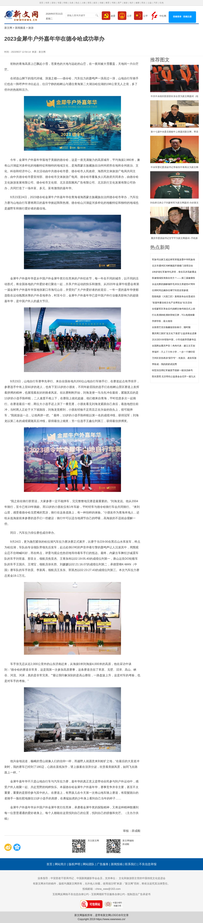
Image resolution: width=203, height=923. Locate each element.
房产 (120, 3)
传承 (47, 3)
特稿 (65, 3)
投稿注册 (187, 16)
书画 (114, 3)
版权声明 (74, 864)
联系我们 (131, 864)
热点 (77, 3)
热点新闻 (160, 247)
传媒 (102, 3)
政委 (109, 16)
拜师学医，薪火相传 (162, 321)
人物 (83, 3)
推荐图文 (160, 59)
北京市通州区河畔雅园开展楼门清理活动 (172, 265)
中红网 (158, 16)
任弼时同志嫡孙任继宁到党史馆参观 (170, 290)
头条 (71, 3)
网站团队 (88, 864)
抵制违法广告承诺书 (139, 894)
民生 (143, 3)
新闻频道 (20, 27)
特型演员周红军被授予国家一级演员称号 (172, 370)
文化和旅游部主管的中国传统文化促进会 (142, 878)
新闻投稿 (117, 864)
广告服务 (103, 864)
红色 (162, 3)
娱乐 (95, 3)
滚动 (53, 3)
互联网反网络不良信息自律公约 (70, 894)
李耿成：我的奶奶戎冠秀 (164, 364)
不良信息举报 (148, 864)
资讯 (89, 3)
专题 (59, 3)
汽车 (156, 3)
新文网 (8, 27)
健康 (137, 3)
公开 (125, 16)
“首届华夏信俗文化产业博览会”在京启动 (172, 302)
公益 (150, 3)
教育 (108, 3)
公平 (141, 16)
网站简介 (60, 864)
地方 (131, 3)
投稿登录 (177, 16)
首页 (41, 3)
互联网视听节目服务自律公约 (108, 894)
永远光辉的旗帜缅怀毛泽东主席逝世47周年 (173, 284)
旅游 (126, 3)
